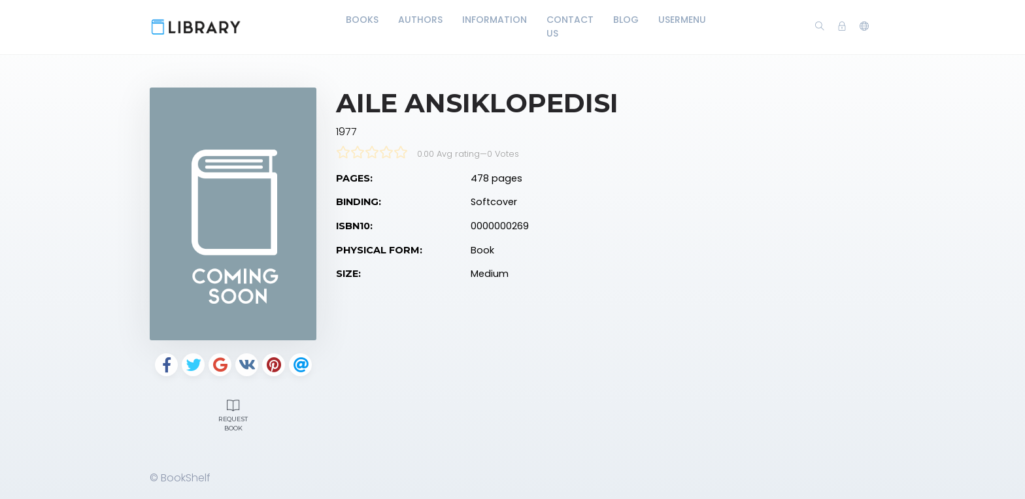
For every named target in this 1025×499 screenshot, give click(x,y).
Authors (420, 19)
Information (494, 19)
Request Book (233, 414)
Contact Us (570, 26)
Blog (626, 19)
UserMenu (682, 19)
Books (362, 19)
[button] (864, 27)
